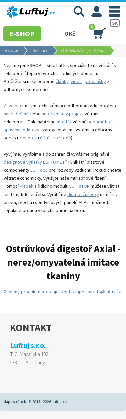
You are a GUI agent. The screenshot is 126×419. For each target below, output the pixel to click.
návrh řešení (16, 114)
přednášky (95, 81)
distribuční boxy (83, 194)
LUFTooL (39, 170)
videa (76, 81)
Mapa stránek (14, 401)
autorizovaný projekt (63, 114)
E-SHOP (22, 33)
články (62, 81)
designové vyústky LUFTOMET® (35, 162)
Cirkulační (40, 50)
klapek (26, 186)
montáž (64, 122)
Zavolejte (13, 105)
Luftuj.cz (59, 401)
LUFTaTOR (79, 186)
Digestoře (11, 50)
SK (115, 23)
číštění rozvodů (55, 138)
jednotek (28, 138)
